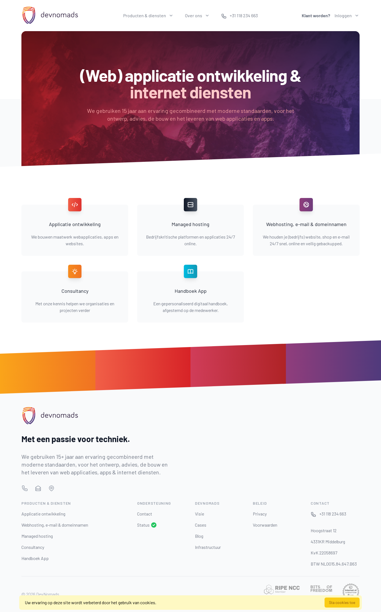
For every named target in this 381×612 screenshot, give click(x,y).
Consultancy (32, 547)
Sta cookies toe (342, 602)
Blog (199, 536)
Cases (200, 524)
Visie (199, 513)
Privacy (260, 513)
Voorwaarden (265, 524)
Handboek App (35, 558)
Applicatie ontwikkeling (43, 513)
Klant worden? (316, 15)
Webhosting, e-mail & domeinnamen (54, 524)
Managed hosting (37, 536)
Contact (144, 513)
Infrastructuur (208, 547)
